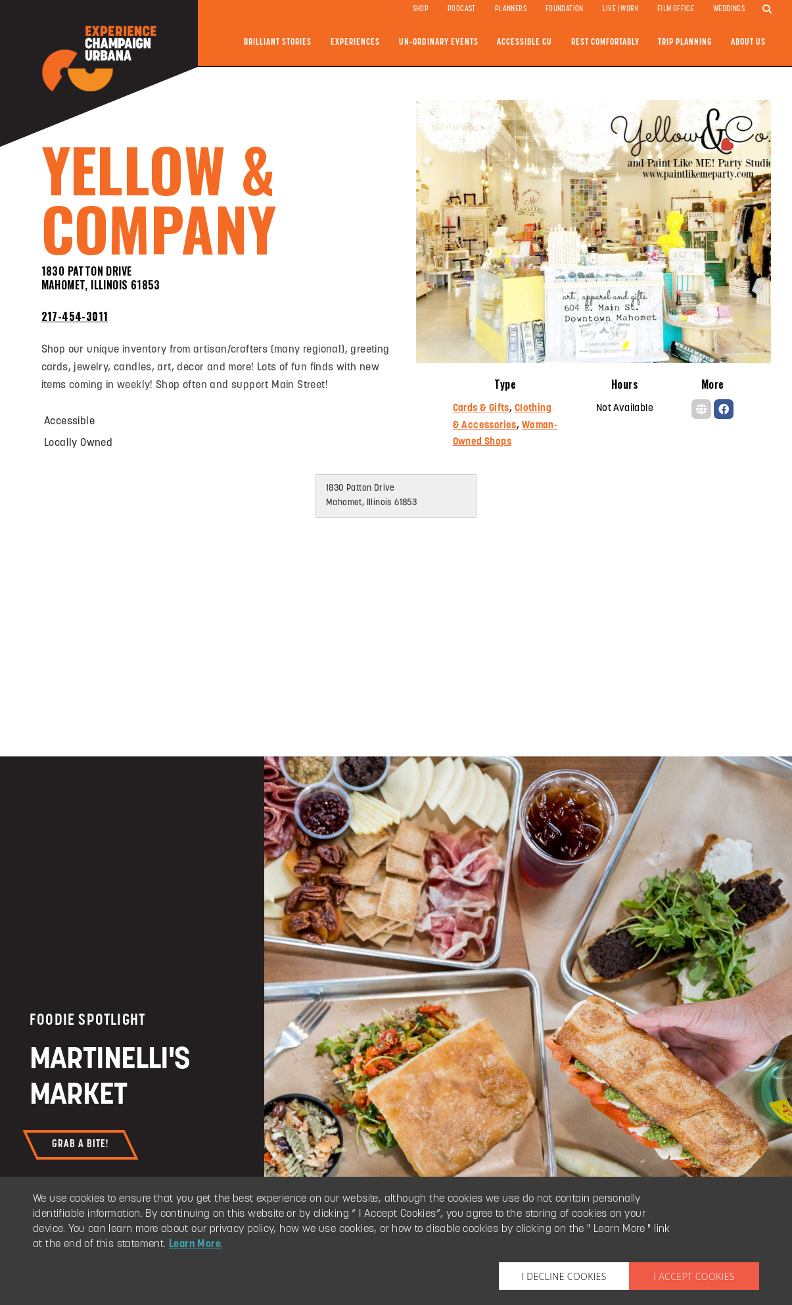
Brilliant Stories (278, 42)
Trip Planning (685, 42)
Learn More (195, 1244)
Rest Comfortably (605, 42)
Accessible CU (524, 42)
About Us (748, 42)
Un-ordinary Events (438, 42)
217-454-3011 (74, 316)
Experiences (355, 42)
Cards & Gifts (481, 409)
